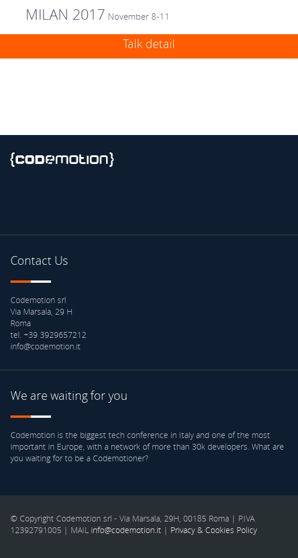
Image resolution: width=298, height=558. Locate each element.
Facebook (22, 199)
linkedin (85, 199)
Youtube (116, 199)
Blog (148, 199)
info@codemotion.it (126, 529)
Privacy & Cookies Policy (213, 529)
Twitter (53, 199)
